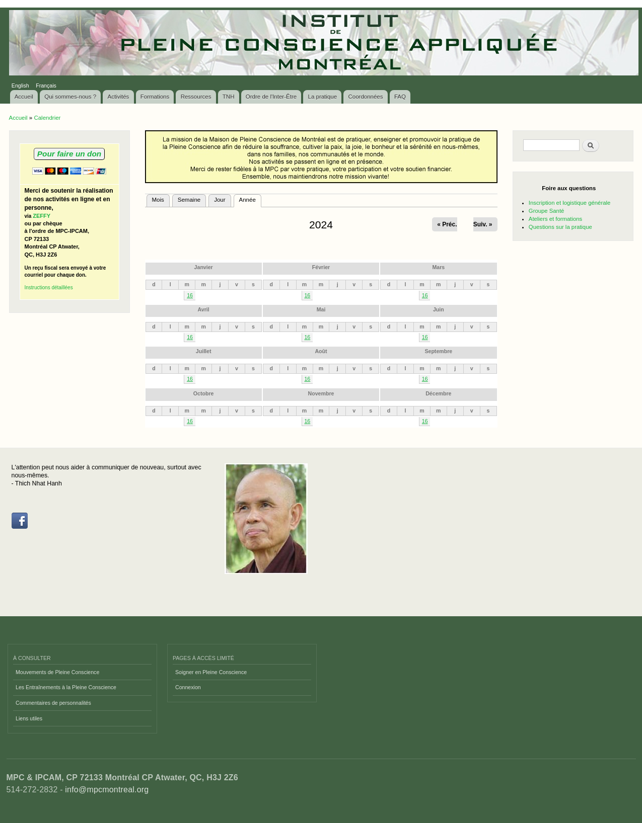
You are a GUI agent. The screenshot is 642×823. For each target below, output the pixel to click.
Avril (203, 309)
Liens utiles (29, 718)
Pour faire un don (69, 153)
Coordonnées (365, 97)
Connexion (188, 687)
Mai (321, 309)
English (20, 86)
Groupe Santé (546, 211)
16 (190, 295)
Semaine (189, 200)
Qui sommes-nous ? (70, 97)
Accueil (24, 97)
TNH (229, 97)
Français (46, 86)
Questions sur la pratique (560, 227)
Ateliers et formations (555, 219)
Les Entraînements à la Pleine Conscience (66, 687)
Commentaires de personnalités (53, 703)
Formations (155, 97)
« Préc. (447, 224)
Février (321, 267)
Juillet (203, 351)
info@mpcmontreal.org (107, 789)
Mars (438, 267)
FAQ (400, 97)
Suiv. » (482, 224)
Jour (219, 200)
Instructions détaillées (49, 287)
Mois (158, 200)
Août (321, 351)
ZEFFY (41, 216)
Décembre (438, 393)
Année (250, 199)
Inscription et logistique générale (569, 203)
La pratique (322, 97)
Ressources (196, 97)
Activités (118, 97)
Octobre (203, 393)
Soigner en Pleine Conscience (211, 672)
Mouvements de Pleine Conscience (57, 672)
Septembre (438, 351)
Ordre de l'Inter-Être (271, 97)
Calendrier (47, 118)
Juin (438, 309)
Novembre (321, 393)
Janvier (203, 267)
